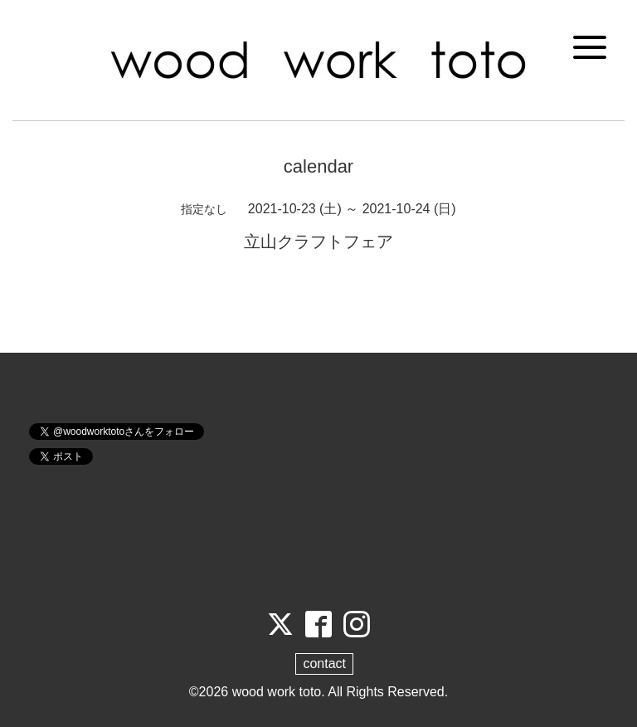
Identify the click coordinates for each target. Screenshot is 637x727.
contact (324, 663)
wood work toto (277, 692)
